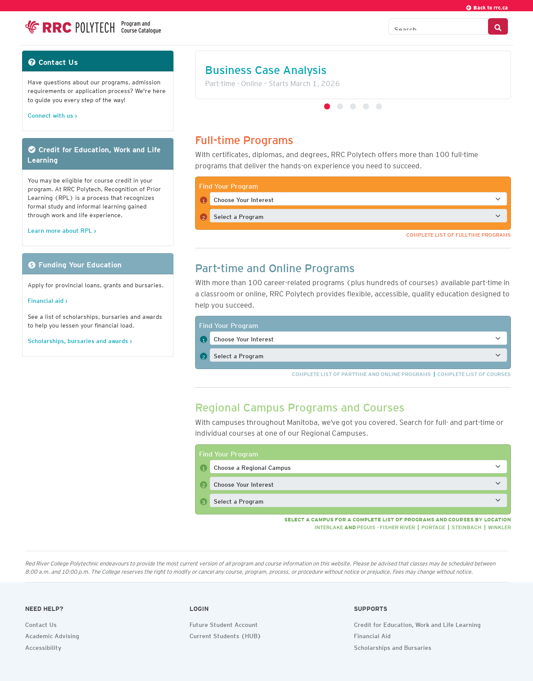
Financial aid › (47, 299)
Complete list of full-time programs (458, 233)
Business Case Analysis (266, 67)
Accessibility (43, 646)
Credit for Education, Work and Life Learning (417, 623)
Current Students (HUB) (225, 635)
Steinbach (467, 526)
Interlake (329, 526)
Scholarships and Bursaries (392, 646)
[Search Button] (498, 26)
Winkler (499, 526)
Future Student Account (223, 623)
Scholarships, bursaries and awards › (80, 339)
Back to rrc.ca (487, 6)
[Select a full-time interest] (358, 199)
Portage (433, 526)
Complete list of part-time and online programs (361, 373)
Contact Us (41, 623)
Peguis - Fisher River (386, 526)
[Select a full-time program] (358, 215)
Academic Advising (52, 635)
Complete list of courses (474, 373)
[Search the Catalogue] (438, 26)
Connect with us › (52, 114)
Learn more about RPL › (62, 229)
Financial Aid (372, 635)
